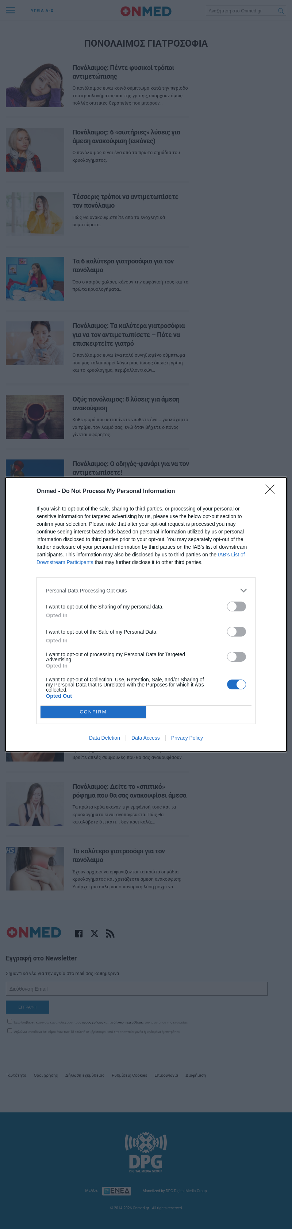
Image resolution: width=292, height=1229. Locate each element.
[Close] (272, 491)
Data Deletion (104, 738)
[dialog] (146, 614)
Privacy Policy (187, 738)
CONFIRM (93, 712)
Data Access (145, 738)
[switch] (236, 606)
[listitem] (146, 590)
